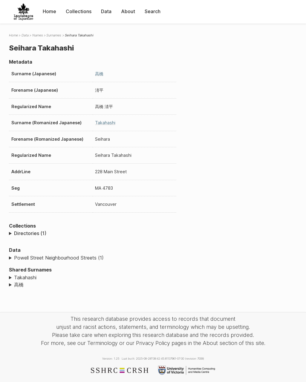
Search (152, 11)
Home (49, 11)
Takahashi (105, 122)
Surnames (53, 35)
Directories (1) (30, 233)
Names (37, 35)
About (128, 11)
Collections (78, 11)
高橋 (99, 73)
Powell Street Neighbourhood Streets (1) (59, 258)
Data (106, 11)
